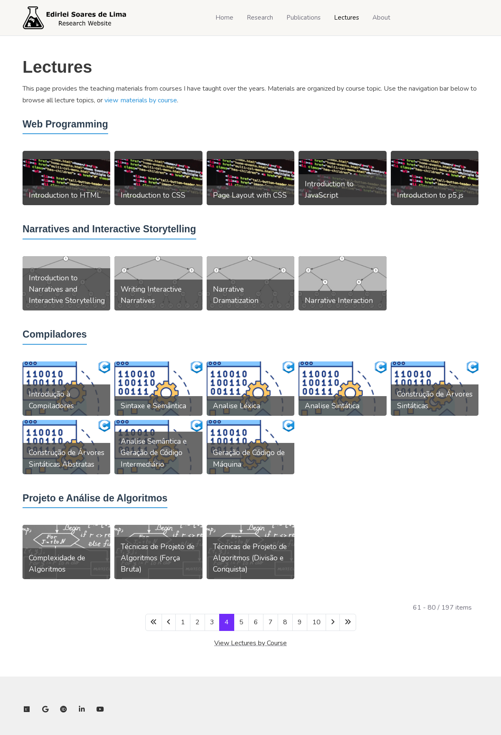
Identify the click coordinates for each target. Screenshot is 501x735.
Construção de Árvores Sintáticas (435, 399)
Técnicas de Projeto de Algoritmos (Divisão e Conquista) (250, 558)
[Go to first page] (153, 622)
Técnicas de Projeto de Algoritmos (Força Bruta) (158, 558)
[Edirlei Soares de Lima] (75, 17)
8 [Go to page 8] (285, 622)
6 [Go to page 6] (256, 622)
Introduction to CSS (153, 195)
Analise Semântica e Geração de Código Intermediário (154, 452)
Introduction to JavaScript (329, 189)
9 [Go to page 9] (300, 622)
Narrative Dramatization (235, 294)
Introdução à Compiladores (51, 399)
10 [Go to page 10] (316, 622)
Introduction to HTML (65, 195)
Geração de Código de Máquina (249, 458)
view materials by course (140, 100)
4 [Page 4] (227, 622)
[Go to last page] (347, 622)
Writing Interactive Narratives (151, 294)
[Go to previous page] (169, 622)
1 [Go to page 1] (183, 622)
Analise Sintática (332, 406)
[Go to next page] (333, 622)
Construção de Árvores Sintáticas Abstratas (66, 458)
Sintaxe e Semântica (153, 406)
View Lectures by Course (250, 643)
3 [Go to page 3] (212, 622)
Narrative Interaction (339, 300)
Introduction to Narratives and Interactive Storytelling (67, 289)
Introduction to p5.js (430, 195)
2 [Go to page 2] (197, 622)
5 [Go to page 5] (241, 622)
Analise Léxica (236, 406)
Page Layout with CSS (250, 195)
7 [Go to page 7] (270, 622)
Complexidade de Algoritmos (57, 563)
